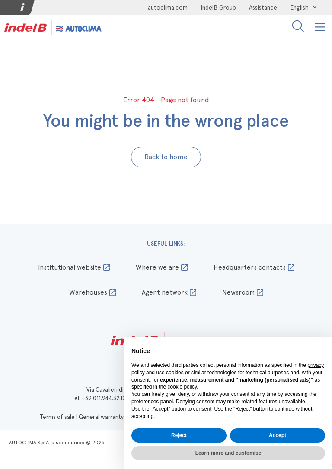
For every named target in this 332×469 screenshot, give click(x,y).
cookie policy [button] (182, 387)
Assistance (263, 7)
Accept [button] (277, 435)
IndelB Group (218, 7)
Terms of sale (57, 417)
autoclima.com (168, 7)
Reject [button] (179, 435)
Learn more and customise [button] (228, 453)
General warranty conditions (115, 417)
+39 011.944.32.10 (104, 398)
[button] (320, 27)
